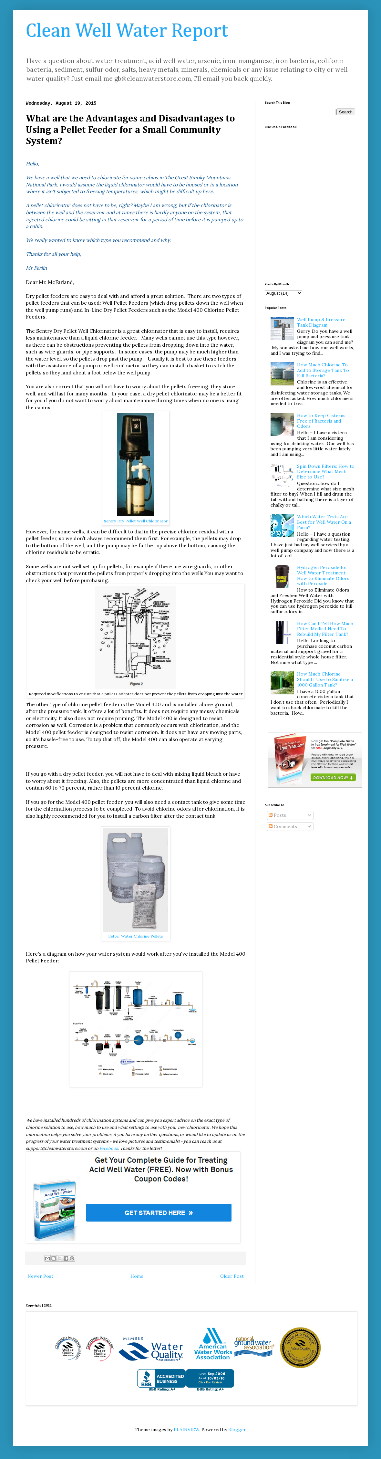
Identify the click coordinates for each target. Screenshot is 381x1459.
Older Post (232, 1276)
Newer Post (40, 1276)
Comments (283, 826)
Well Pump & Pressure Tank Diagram (321, 322)
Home (136, 1276)
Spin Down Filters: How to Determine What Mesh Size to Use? (326, 471)
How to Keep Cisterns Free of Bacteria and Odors (321, 421)
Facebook (108, 1148)
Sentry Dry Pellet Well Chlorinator (136, 521)
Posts (277, 815)
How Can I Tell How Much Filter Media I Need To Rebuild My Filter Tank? (325, 629)
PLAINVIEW (186, 1430)
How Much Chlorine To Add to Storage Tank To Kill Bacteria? (323, 370)
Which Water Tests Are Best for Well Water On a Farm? (324, 522)
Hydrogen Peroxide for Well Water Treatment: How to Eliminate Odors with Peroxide (323, 575)
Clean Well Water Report (127, 31)
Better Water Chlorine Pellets (135, 936)
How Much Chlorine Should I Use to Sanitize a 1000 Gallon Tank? (325, 679)
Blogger (237, 1430)
